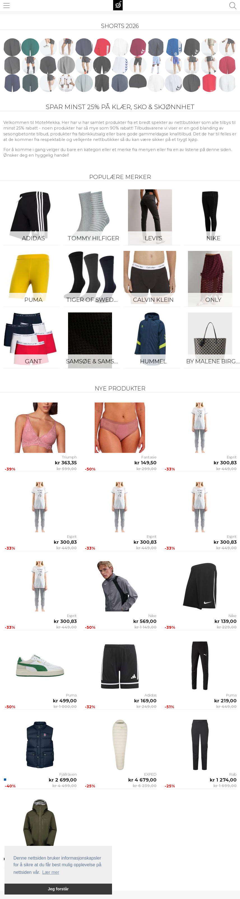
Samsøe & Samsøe (94, 361)
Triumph (69, 457)
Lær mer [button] (50, 872)
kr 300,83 (225, 462)
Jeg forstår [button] (58, 889)
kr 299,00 (146, 469)
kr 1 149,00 (145, 627)
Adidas (33, 238)
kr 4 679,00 (142, 780)
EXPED (150, 774)
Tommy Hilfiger (93, 238)
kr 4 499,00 (64, 785)
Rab (233, 774)
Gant (33, 361)
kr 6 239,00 (145, 785)
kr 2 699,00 (63, 780)
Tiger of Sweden (94, 299)
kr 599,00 (67, 469)
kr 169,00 (145, 700)
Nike (152, 615)
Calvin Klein (153, 299)
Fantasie (149, 457)
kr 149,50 (145, 462)
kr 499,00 (65, 700)
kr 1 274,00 (223, 780)
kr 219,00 (225, 700)
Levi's (153, 238)
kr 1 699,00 (225, 785)
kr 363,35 (66, 462)
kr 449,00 (226, 469)
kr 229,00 (227, 627)
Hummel (153, 361)
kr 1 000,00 (65, 706)
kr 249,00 (146, 706)
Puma (33, 299)
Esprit (232, 457)
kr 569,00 (145, 621)
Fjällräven (68, 774)
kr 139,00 (226, 621)
